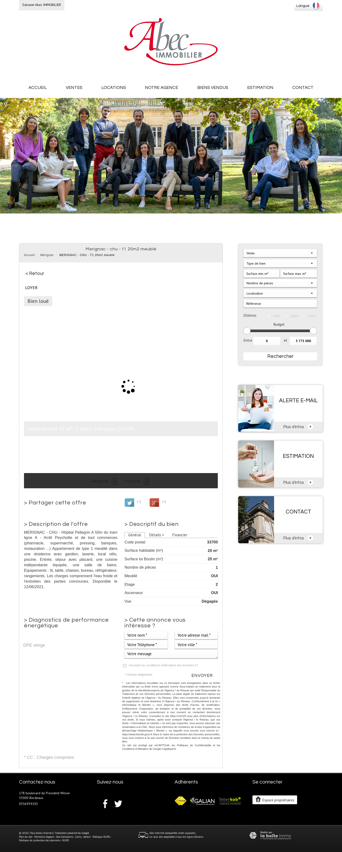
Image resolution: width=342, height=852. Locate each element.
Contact (303, 87)
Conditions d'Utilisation (135, 748)
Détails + (156, 534)
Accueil (37, 87)
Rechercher (280, 356)
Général (134, 534)
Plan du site (26, 836)
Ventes (74, 87)
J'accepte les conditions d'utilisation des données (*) (163, 665)
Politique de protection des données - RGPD (44, 840)
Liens (78, 836)
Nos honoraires (64, 836)
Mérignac (47, 255)
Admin (87, 836)
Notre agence (161, 87)
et (285, 340)
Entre (247, 340)
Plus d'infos (298, 426)
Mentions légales (44, 836)
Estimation (260, 87)
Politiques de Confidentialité (194, 745)
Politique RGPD (101, 836)
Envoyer (202, 675)
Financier (179, 534)
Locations (113, 87)
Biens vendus (212, 87)
